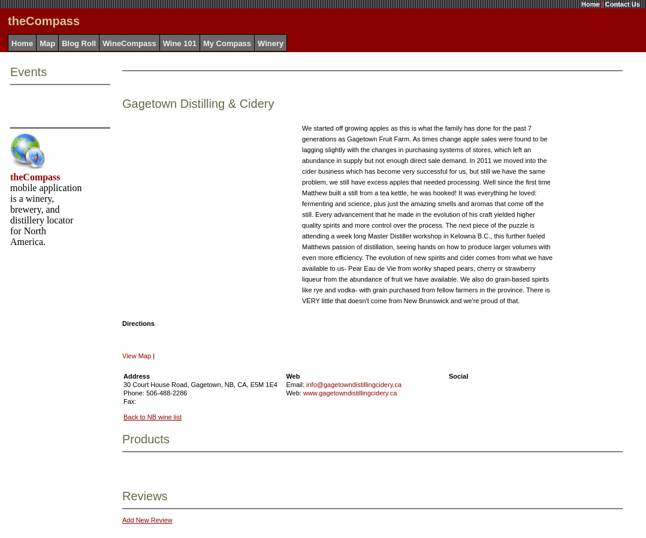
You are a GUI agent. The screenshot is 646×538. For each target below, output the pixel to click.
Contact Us (622, 4)
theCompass (35, 177)
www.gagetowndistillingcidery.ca (350, 393)
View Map (136, 355)
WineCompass (129, 43)
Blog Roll (79, 43)
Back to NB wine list (152, 417)
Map (47, 43)
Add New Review (147, 520)
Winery (270, 43)
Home (590, 4)
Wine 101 (180, 43)
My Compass (227, 43)
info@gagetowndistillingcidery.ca (354, 384)
